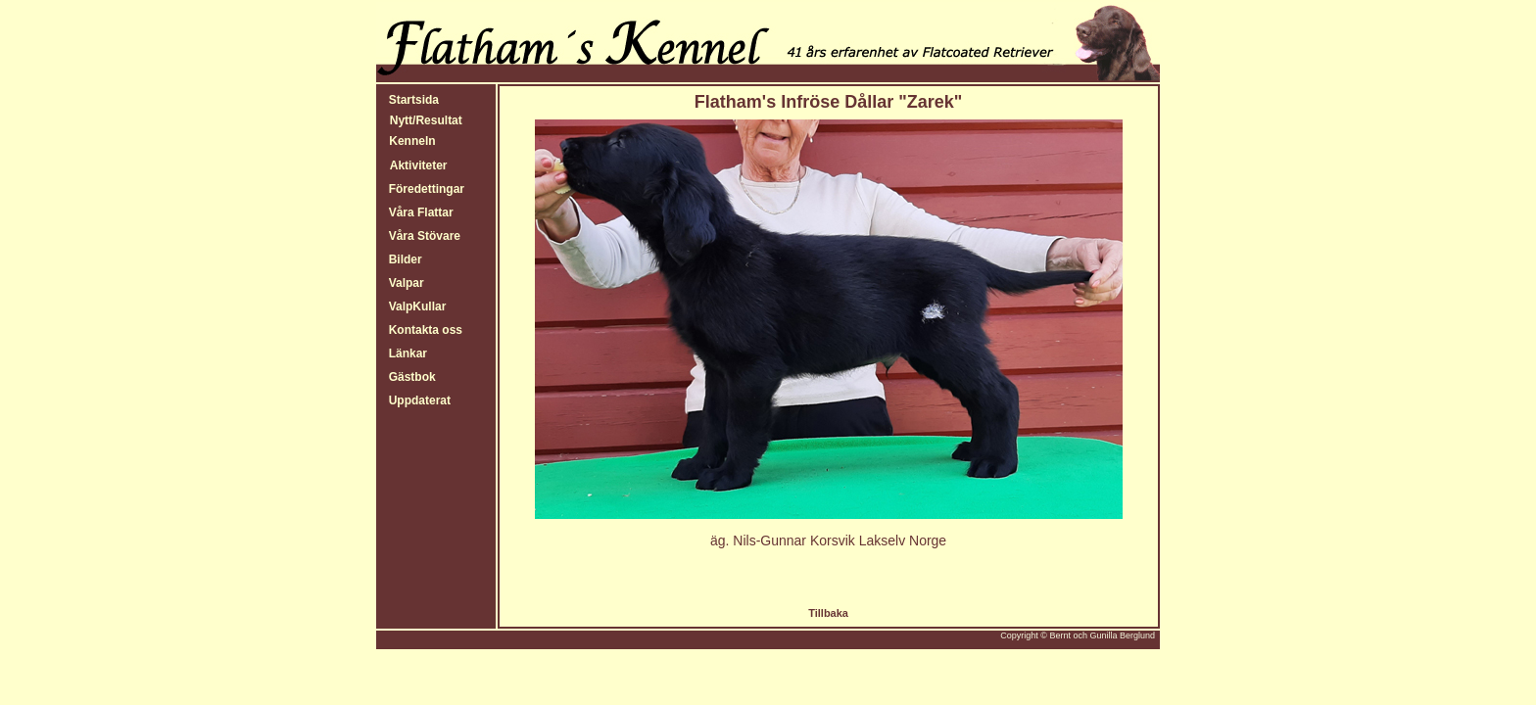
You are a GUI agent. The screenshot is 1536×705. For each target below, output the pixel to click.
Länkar (404, 353)
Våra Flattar (418, 212)
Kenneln (411, 141)
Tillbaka (828, 613)
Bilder (402, 259)
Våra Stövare (421, 236)
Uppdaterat (416, 400)
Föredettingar (423, 189)
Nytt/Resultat (426, 120)
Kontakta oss (422, 330)
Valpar (403, 283)
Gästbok (409, 377)
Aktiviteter (419, 165)
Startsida (410, 100)
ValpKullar (414, 306)
